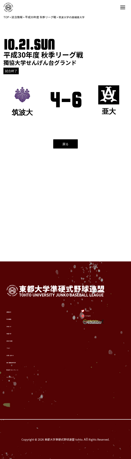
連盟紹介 (15, 244)
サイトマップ (20, 371)
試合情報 (17, 17)
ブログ (13, 315)
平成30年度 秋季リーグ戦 (40, 17)
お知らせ (15, 272)
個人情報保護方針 (24, 343)
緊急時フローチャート (29, 357)
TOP (6, 17)
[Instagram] (88, 259)
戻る (65, 144)
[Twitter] (85, 247)
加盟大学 (15, 287)
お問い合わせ (20, 329)
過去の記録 (18, 301)
